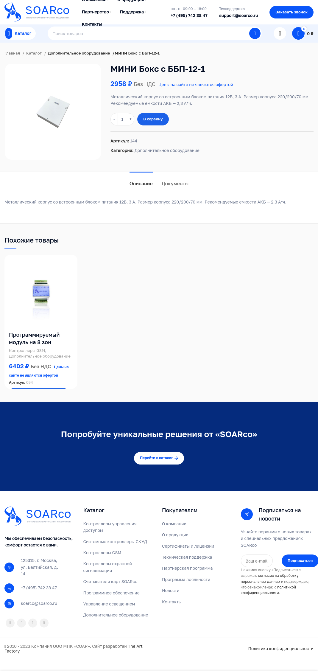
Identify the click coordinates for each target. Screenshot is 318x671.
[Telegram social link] (44, 634)
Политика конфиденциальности (281, 659)
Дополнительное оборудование (79, 64)
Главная (12, 64)
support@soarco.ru (238, 18)
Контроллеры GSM (27, 361)
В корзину (153, 130)
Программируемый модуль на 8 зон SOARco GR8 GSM (34, 353)
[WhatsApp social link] (21, 634)
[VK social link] (32, 634)
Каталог (34, 64)
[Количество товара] (122, 130)
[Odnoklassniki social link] (10, 634)
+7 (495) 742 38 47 (189, 18)
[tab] (141, 192)
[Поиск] (155, 42)
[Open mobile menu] (20, 42)
